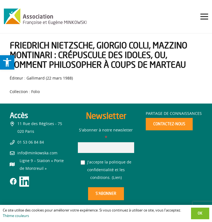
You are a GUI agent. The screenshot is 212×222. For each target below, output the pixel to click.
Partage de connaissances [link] (174, 114)
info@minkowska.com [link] (37, 153)
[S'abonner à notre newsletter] (106, 147)
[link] (7, 62)
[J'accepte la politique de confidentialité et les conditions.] (83, 162)
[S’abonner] (106, 193)
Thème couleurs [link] (16, 216)
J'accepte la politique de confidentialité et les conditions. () (106, 170)
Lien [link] (117, 178)
